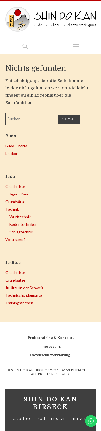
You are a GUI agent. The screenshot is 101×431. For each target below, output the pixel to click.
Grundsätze (15, 201)
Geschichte (15, 186)
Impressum (50, 346)
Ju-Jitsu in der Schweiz (24, 287)
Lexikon (11, 153)
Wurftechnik (20, 216)
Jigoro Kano (19, 194)
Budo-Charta (16, 145)
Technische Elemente (23, 295)
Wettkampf (15, 239)
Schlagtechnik (21, 232)
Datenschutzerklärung (50, 354)
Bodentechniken (23, 224)
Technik (12, 209)
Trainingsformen (19, 303)
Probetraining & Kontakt (50, 337)
